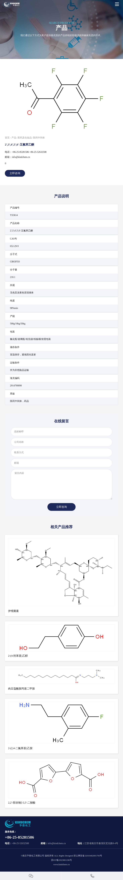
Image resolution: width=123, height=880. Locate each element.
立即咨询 (15, 173)
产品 (14, 137)
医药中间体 (39, 137)
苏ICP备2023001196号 (61, 860)
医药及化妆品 (25, 137)
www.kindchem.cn (61, 864)
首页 (7, 137)
